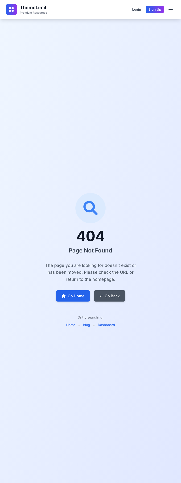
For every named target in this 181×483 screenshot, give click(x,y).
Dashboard (106, 325)
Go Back (109, 296)
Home (70, 325)
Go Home (73, 296)
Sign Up (154, 9)
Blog (86, 325)
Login (136, 9)
